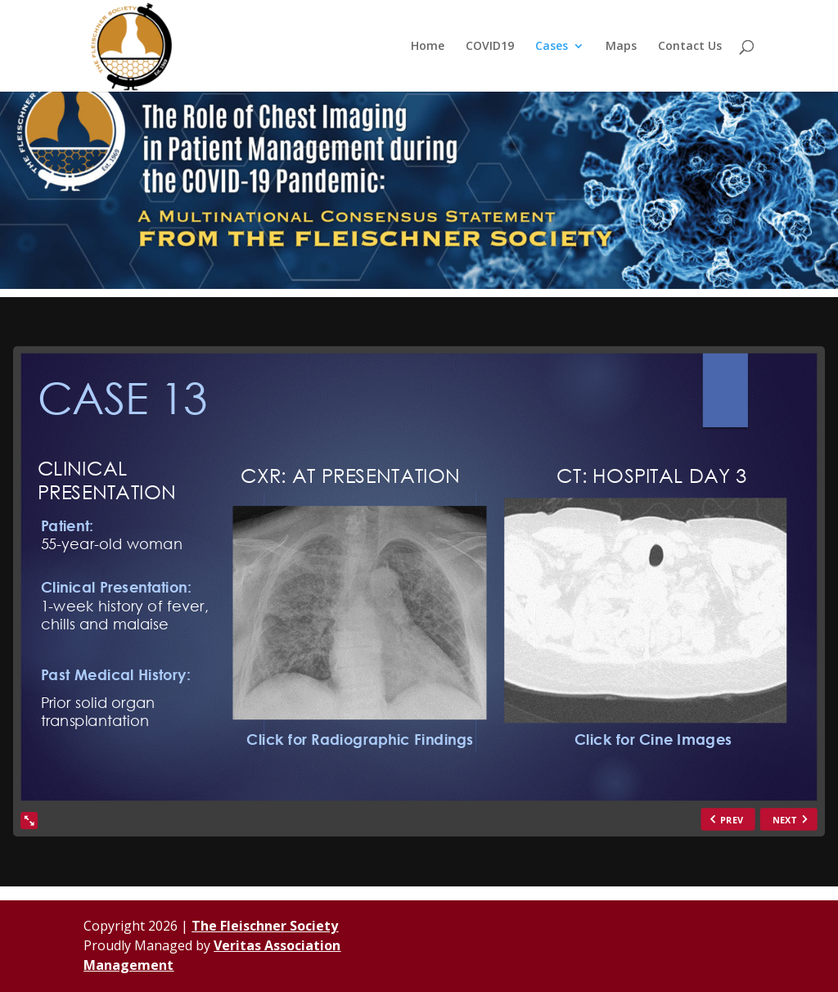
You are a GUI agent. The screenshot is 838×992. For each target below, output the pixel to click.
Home (427, 46)
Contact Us (690, 46)
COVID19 (490, 46)
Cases (551, 46)
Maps (621, 46)
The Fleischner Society (264, 926)
